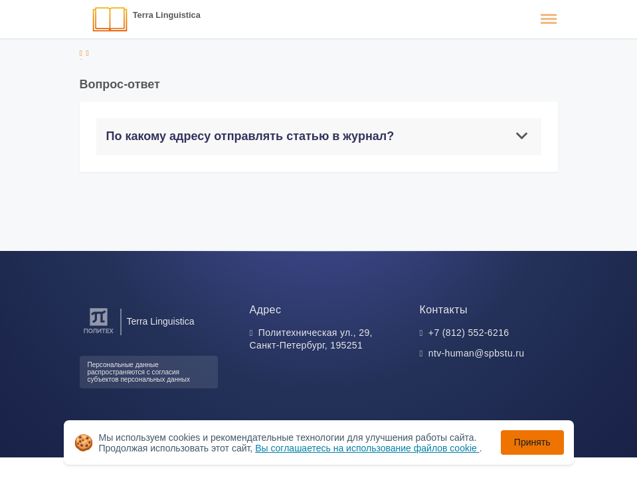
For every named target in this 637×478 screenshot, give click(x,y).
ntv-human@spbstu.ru (476, 353)
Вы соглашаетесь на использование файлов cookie (367, 448)
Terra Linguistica (167, 15)
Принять (532, 442)
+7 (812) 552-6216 (468, 332)
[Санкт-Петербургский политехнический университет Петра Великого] (99, 333)
